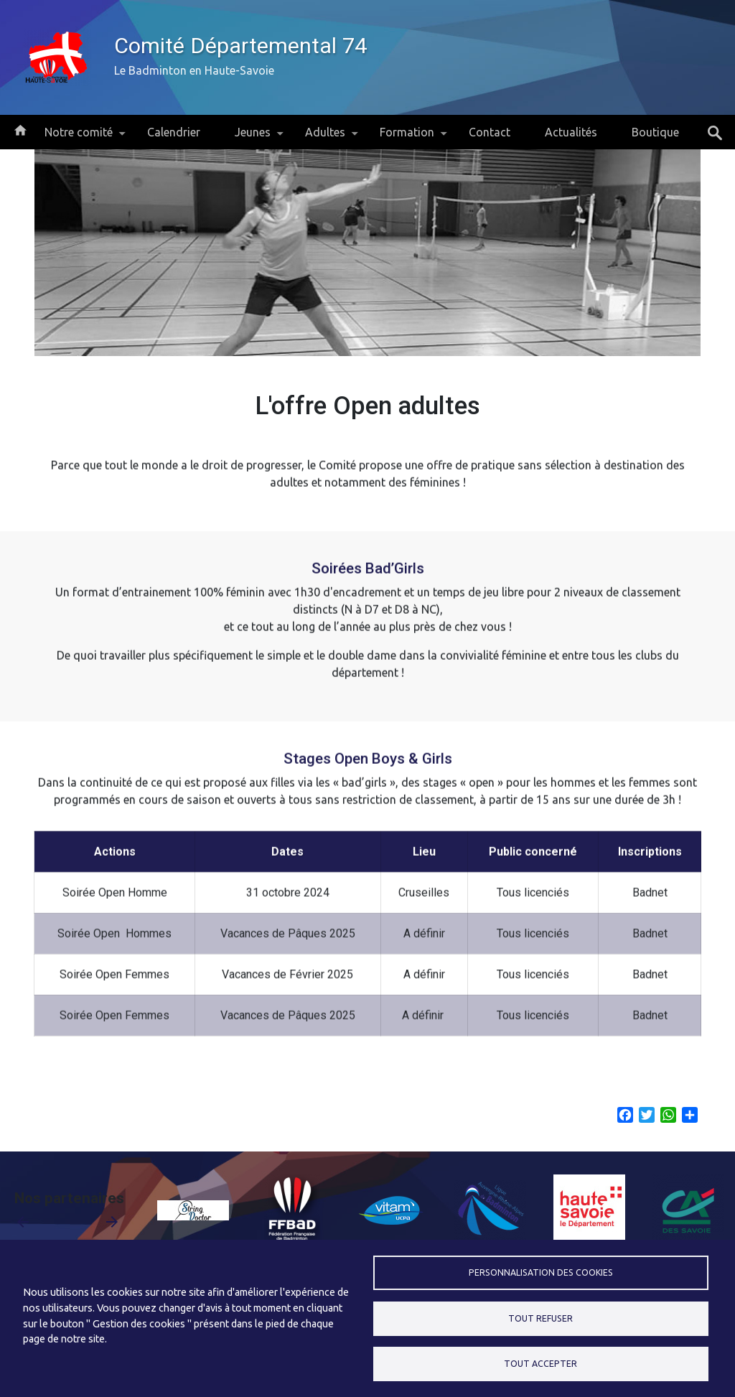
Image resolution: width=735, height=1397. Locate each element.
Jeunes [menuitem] (252, 137)
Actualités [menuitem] (571, 132)
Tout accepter (540, 1363)
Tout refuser (540, 1318)
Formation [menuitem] (406, 137)
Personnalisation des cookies (541, 1272)
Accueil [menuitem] (20, 129)
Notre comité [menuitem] (78, 137)
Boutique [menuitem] (655, 132)
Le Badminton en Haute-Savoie (194, 70)
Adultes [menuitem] (325, 137)
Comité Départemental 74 (240, 45)
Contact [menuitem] (489, 132)
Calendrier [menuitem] (173, 132)
